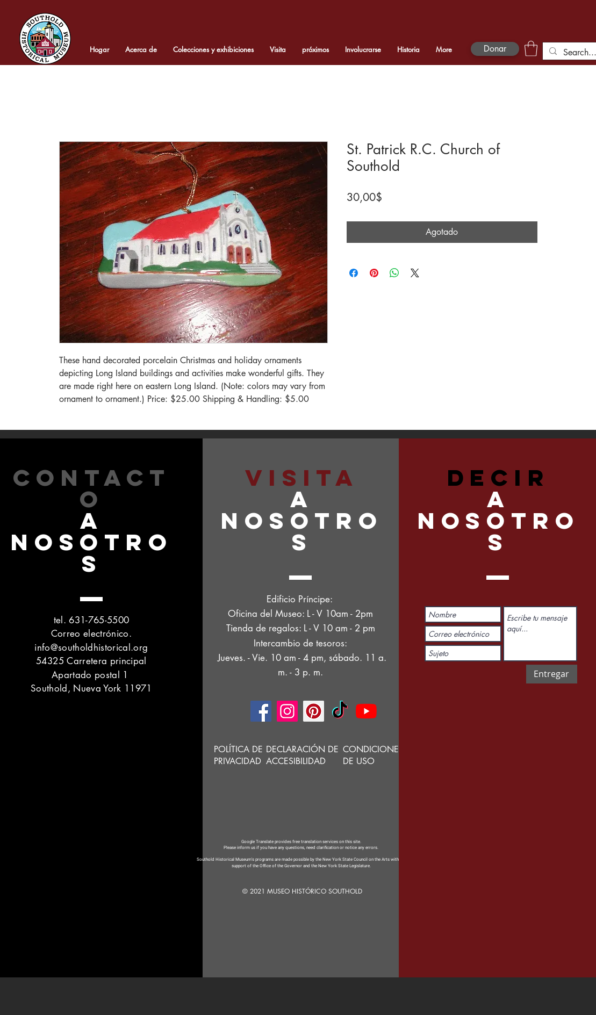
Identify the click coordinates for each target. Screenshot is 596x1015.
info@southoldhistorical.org (91, 647)
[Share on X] (414, 273)
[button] (531, 48)
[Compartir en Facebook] (353, 273)
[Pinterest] (313, 711)
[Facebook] (260, 711)
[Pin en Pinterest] (374, 273)
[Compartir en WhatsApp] (394, 273)
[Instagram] (287, 711)
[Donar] (495, 49)
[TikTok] (339, 711)
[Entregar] (551, 674)
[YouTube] (366, 711)
